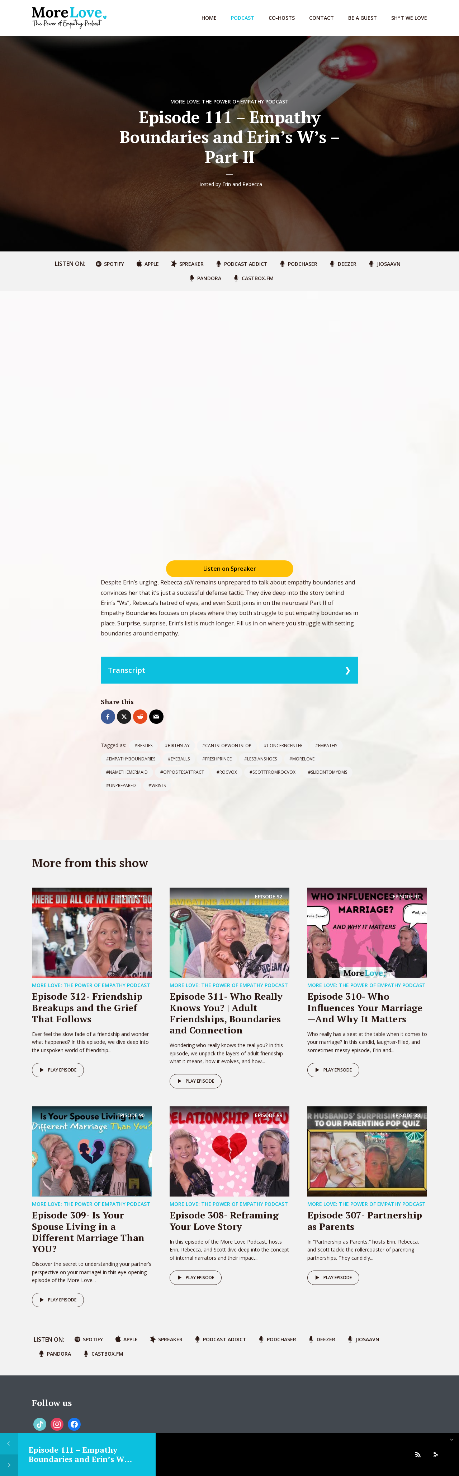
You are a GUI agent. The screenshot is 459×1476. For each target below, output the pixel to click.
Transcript (126, 670)
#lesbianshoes (260, 759)
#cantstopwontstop (226, 745)
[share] (436, 1454)
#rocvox (227, 772)
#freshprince (217, 759)
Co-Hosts (282, 17)
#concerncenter (283, 745)
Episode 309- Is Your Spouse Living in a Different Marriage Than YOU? (88, 1232)
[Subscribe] (418, 1454)
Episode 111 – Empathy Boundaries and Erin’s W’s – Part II (80, 1459)
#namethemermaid (127, 772)
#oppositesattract (182, 772)
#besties (143, 745)
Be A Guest (362, 17)
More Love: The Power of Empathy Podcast (229, 101)
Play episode (56, 1070)
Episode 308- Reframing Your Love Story (224, 1220)
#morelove (301, 759)
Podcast (242, 17)
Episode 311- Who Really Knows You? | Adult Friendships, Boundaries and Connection (226, 1013)
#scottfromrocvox (272, 772)
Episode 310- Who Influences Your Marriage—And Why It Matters (364, 1007)
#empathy (326, 745)
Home (209, 17)
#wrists (157, 785)
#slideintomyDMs (327, 772)
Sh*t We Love (409, 17)
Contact (321, 17)
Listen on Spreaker (229, 569)
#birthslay (177, 745)
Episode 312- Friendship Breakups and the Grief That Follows (87, 1007)
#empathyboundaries (130, 759)
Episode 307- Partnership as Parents (364, 1220)
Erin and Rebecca (242, 184)
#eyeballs (179, 759)
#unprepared (121, 785)
